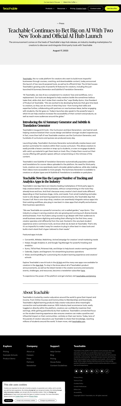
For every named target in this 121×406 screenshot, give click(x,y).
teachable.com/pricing (86, 276)
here (83, 270)
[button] (50, 8)
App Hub (39, 265)
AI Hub (59, 262)
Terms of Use (78, 380)
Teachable (27, 79)
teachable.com (78, 321)
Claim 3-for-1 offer (69, 2)
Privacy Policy (78, 377)
